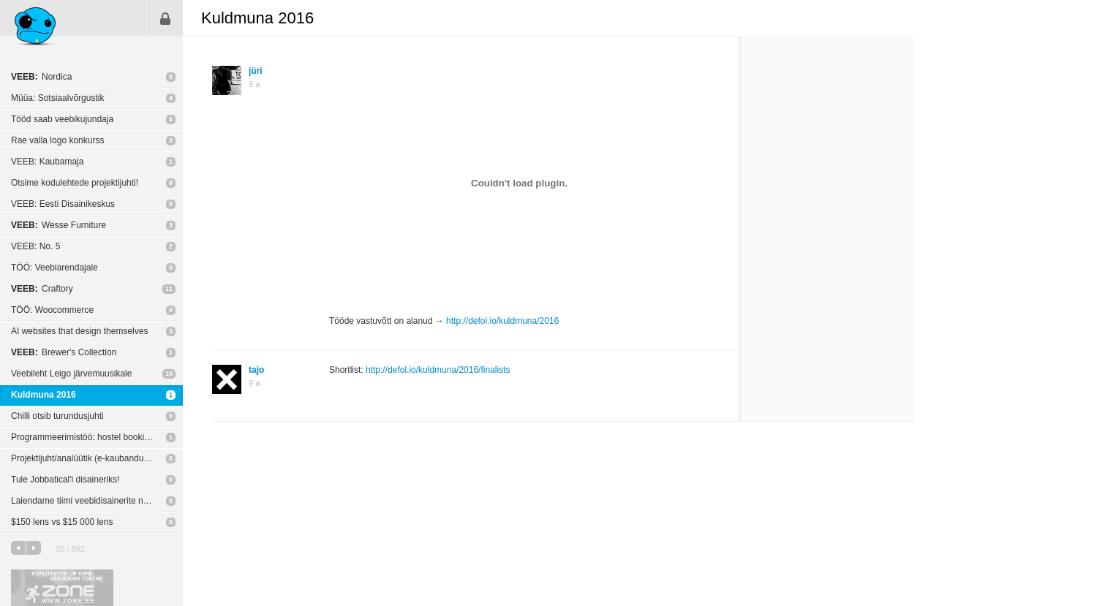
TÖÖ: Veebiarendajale (54, 267)
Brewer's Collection (63, 352)
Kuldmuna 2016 (43, 395)
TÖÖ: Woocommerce (52, 310)
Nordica (41, 77)
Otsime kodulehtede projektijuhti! (74, 183)
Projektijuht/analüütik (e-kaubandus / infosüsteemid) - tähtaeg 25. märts (97, 458)
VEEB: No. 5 (35, 246)
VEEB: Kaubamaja (47, 161)
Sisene (165, 18)
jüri (256, 71)
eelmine (18, 548)
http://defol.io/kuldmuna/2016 (502, 321)
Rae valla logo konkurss (57, 140)
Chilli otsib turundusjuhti (57, 416)
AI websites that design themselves (79, 331)
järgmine (33, 548)
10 (169, 373)
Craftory (42, 289)
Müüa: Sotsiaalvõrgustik (57, 98)
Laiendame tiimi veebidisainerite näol (83, 501)
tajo (256, 370)
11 (169, 288)
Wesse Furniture (58, 225)
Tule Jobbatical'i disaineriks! (65, 479)
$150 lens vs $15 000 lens (62, 522)
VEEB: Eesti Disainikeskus (63, 204)
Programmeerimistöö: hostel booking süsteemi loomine (97, 437)
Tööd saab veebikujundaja (62, 119)
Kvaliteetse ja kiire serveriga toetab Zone (62, 587)
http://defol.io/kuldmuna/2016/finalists (438, 370)
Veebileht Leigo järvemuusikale (71, 373)
